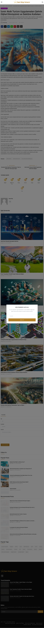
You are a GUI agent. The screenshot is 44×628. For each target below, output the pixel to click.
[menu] (1, 2)
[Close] (36, 306)
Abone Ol (22, 319)
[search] (42, 2)
